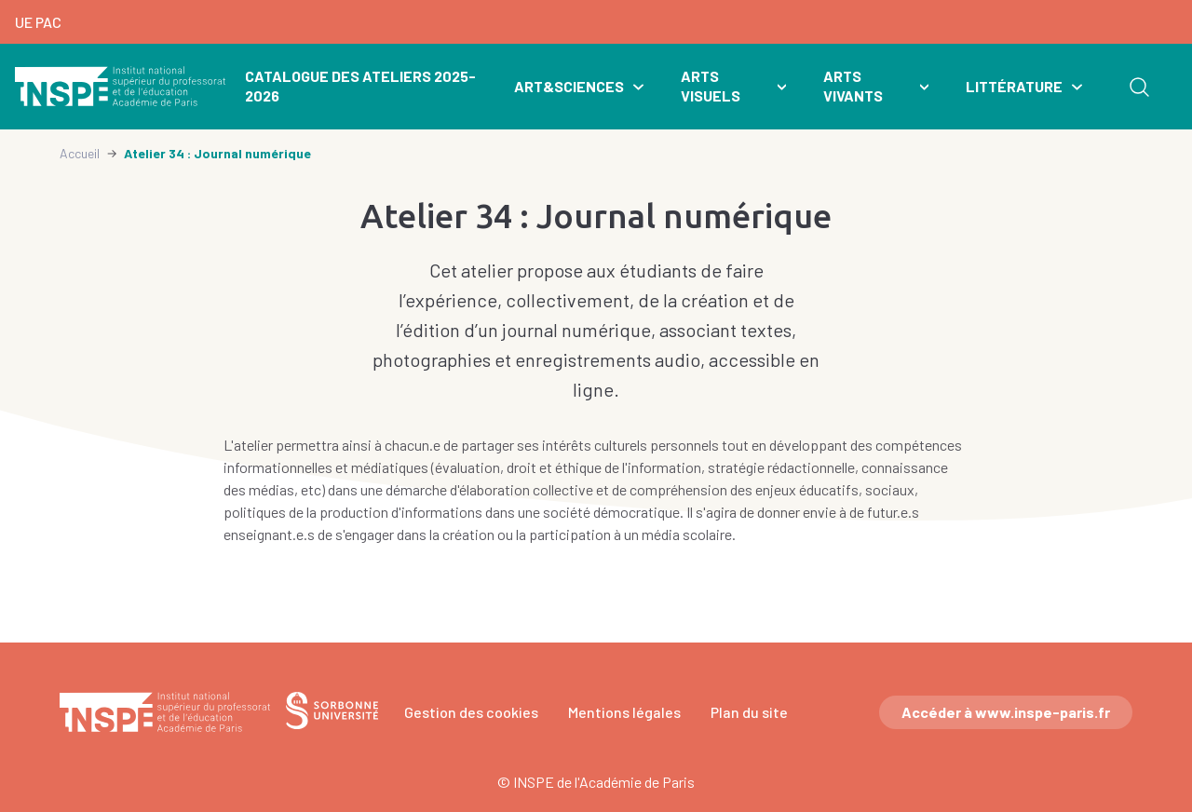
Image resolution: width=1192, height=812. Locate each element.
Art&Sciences (569, 86)
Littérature (1014, 86)
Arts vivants (853, 85)
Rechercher (1139, 86)
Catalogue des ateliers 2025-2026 (360, 85)
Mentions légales (624, 712)
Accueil (80, 153)
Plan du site (749, 712)
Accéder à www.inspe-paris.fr (1005, 712)
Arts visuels (710, 85)
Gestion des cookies (471, 712)
